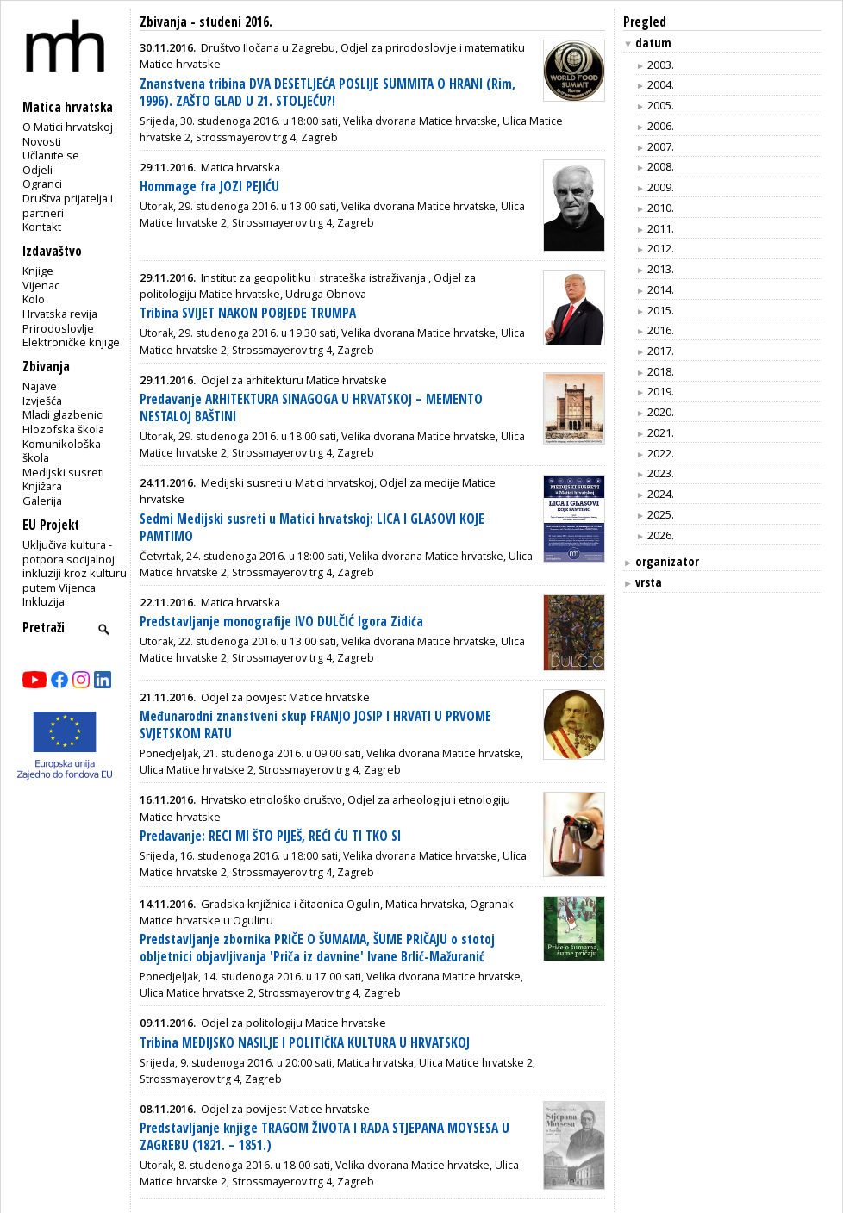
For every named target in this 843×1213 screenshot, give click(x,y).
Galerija (42, 500)
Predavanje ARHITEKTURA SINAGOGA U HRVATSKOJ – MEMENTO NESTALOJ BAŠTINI (311, 408)
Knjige (37, 270)
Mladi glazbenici (63, 414)
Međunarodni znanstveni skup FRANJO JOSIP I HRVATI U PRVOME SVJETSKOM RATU (315, 725)
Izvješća (42, 400)
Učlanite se (50, 155)
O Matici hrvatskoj (67, 126)
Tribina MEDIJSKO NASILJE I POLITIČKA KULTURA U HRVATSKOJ (305, 1043)
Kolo (33, 299)
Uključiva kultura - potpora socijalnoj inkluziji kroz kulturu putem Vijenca (74, 566)
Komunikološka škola (61, 451)
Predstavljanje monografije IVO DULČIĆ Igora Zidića (281, 622)
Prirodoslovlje (58, 328)
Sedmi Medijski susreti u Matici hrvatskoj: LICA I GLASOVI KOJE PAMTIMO (312, 527)
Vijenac (40, 285)
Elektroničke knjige (71, 342)
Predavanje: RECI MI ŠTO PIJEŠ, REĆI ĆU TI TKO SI (270, 836)
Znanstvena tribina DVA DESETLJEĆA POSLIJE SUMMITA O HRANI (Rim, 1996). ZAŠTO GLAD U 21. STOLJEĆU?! (327, 92)
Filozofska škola (63, 429)
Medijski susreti (63, 472)
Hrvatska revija (59, 313)
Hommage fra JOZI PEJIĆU (209, 186)
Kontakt (41, 226)
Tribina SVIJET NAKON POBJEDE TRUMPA (248, 313)
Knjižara (42, 486)
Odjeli (37, 169)
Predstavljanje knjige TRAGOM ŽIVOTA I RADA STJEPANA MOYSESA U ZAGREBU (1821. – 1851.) (324, 1136)
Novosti (41, 141)
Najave (39, 386)
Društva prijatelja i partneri (67, 205)
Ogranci (42, 183)
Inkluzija (43, 601)
